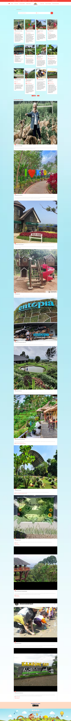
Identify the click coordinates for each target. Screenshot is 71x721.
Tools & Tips (42, 3)
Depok (50, 58)
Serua (49, 59)
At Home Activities (22, 3)
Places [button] (12, 3)
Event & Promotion (48, 3)
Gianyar (41, 59)
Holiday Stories (28, 3)
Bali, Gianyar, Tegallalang (19, 443)
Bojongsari (51, 59)
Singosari (17, 595)
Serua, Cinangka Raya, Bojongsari (20, 493)
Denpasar (39, 58)
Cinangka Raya (54, 58)
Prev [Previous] (32, 95)
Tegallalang (38, 59)
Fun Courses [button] (16, 3)
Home (14, 9)
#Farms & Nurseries (18, 83)
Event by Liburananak (55, 3)
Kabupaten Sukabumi (30, 58)
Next (38, 95)
